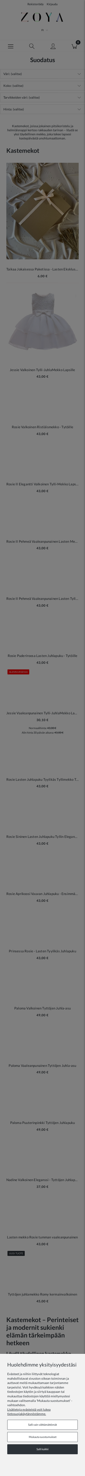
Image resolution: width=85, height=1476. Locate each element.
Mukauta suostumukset (42, 1437)
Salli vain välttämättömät (42, 1424)
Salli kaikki (42, 1449)
